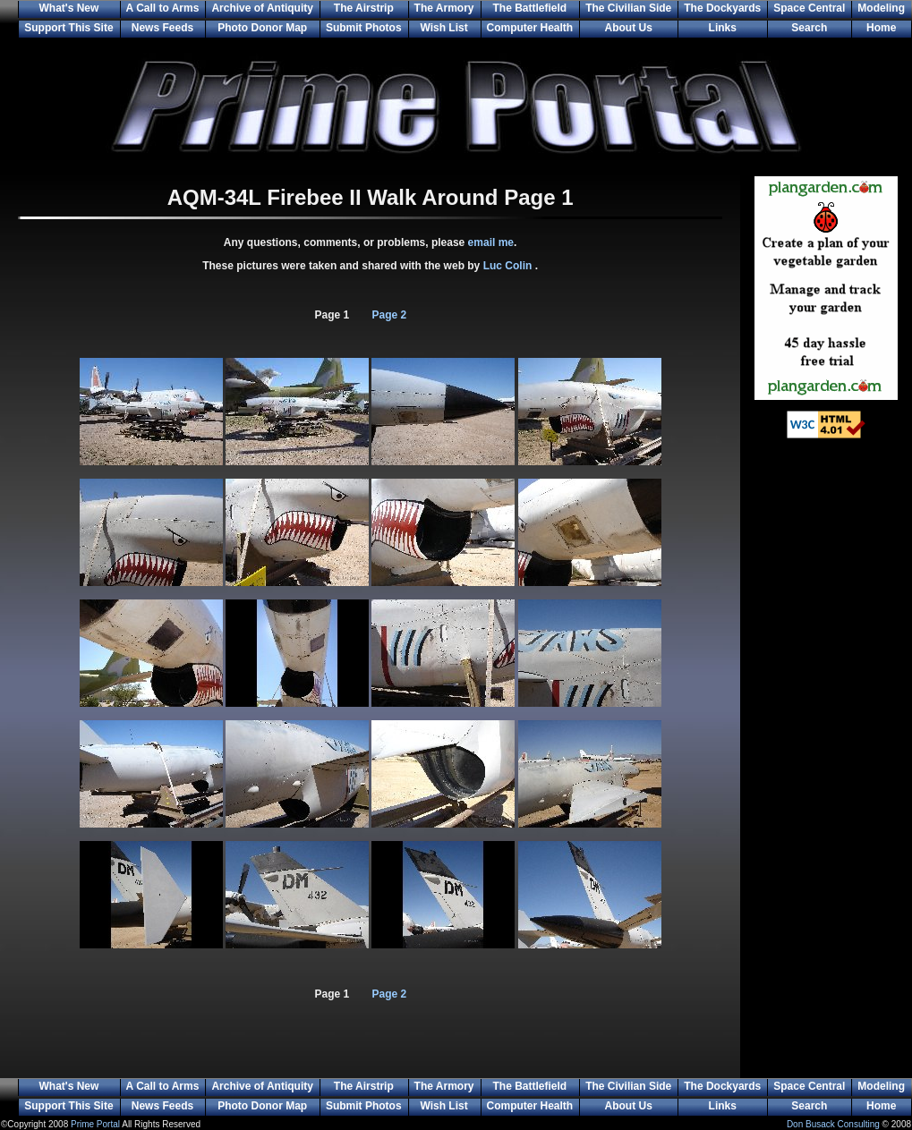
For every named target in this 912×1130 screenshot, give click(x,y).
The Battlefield (530, 8)
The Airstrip (364, 8)
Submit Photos (364, 27)
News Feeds (162, 27)
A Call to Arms (163, 8)
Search (809, 27)
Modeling (881, 8)
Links (723, 27)
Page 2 (389, 315)
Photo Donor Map (262, 27)
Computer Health (530, 27)
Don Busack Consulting (833, 1124)
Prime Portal (95, 1124)
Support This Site (68, 27)
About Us (628, 27)
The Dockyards (722, 8)
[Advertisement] (826, 742)
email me (491, 242)
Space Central (809, 8)
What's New (68, 8)
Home (881, 27)
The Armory (444, 8)
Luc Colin (509, 265)
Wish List (443, 27)
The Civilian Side (628, 8)
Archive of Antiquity (262, 8)
